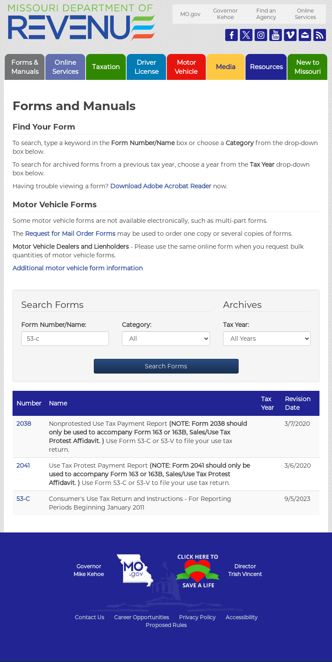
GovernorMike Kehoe (88, 570)
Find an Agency (266, 13)
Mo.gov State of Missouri (135, 570)
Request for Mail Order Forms (70, 234)
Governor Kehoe (225, 13)
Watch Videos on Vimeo (290, 35)
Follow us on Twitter (246, 35)
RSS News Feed (319, 35)
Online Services (305, 13)
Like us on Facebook (231, 35)
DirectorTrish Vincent (245, 570)
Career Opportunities (141, 617)
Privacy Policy (197, 617)
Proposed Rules (166, 625)
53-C (23, 499)
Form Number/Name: (53, 325)
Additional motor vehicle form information (78, 268)
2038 (23, 424)
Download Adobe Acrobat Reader (160, 186)
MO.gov (190, 14)
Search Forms (166, 366)
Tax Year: (236, 325)
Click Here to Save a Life (197, 571)
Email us (305, 35)
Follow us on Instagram (261, 35)
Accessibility (242, 617)
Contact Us (89, 617)
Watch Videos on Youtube (275, 35)
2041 (23, 465)
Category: (136, 325)
